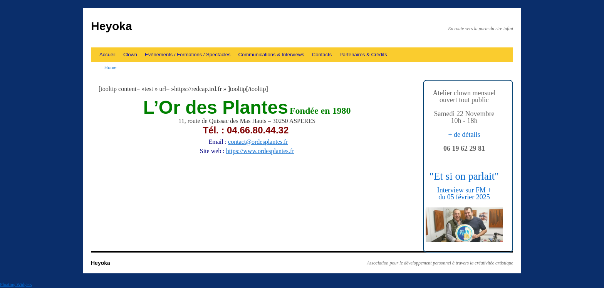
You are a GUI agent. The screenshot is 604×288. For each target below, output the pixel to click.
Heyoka (111, 26)
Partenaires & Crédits (363, 54)
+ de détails (464, 134)
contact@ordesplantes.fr (258, 141)
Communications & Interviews (271, 54)
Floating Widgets (16, 284)
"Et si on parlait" (464, 176)
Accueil (107, 54)
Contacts (322, 54)
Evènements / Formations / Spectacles (188, 54)
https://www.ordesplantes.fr (260, 151)
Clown (130, 54)
